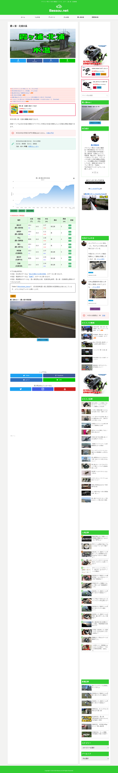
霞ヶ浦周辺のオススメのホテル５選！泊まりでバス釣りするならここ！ (100, 459)
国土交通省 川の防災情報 (37, 274)
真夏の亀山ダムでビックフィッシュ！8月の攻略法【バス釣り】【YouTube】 (31, 97)
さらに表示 (100, 259)
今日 (70, 225)
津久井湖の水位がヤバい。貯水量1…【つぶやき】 (25, 90)
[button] (107, 95)
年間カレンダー (33, 146)
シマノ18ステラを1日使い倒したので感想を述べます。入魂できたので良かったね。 (100, 418)
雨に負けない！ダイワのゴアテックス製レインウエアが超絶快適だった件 (100, 466)
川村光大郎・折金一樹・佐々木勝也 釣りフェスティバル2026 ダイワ (100, 328)
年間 (70, 228)
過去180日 (14, 210)
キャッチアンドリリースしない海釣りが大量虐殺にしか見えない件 (100, 452)
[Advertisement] (43, 75)
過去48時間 (30, 210)
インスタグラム (95, 189)
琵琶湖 (13, 296)
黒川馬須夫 (95, 145)
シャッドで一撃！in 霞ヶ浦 (100, 350)
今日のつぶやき (95, 308)
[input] (95, 95)
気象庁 (31, 276)
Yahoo (25, 111)
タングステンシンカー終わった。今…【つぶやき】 (25, 88)
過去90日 (21, 210)
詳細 (103, 315)
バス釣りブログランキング (19, 101)
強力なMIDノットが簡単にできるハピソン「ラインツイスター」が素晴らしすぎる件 (99, 404)
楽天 (21, 111)
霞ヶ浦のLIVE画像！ (17, 95)
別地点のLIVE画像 (42, 339)
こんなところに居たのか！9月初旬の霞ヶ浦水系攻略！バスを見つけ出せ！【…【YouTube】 (35, 99)
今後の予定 (50, 133)
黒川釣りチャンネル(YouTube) (95, 194)
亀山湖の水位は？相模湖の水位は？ (21, 93)
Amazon (31, 111)
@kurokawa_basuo (24, 286)
